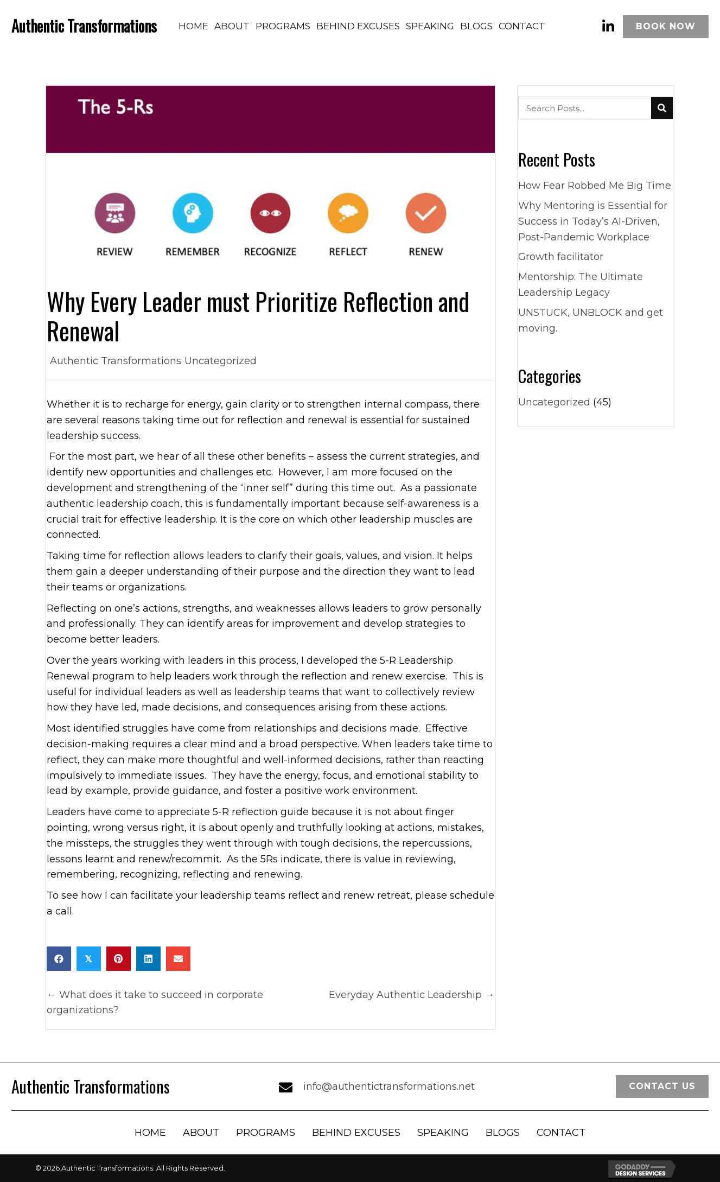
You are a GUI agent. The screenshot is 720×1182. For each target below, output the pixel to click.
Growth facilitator (560, 257)
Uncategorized (220, 361)
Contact (561, 1133)
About (201, 1133)
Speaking (443, 1133)
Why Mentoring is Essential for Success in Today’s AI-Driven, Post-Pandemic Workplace (592, 221)
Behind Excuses (356, 1133)
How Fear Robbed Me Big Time (594, 186)
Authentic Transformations (115, 361)
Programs (265, 1133)
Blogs (503, 1133)
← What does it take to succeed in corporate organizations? (155, 1002)
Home (150, 1133)
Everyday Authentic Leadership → (411, 995)
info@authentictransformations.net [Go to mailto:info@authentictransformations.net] (389, 1086)
